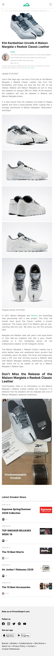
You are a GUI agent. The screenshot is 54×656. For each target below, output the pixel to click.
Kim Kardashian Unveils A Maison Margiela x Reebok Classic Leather (30, 11)
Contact (31, 646)
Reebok (34, 315)
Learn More (31, 67)
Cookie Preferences (11, 649)
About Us (6, 646)
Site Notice (39, 643)
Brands (5, 643)
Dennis (12, 52)
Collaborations (25, 643)
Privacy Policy (19, 646)
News (7, 11)
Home (4, 11)
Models (13, 643)
